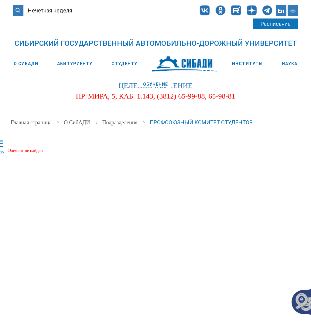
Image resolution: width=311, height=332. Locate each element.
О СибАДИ (26, 63)
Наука (290, 63)
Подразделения (120, 122)
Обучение (155, 84)
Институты (247, 63)
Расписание (276, 24)
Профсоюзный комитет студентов (201, 122)
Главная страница (32, 122)
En (281, 11)
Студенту (124, 63)
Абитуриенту (74, 63)
